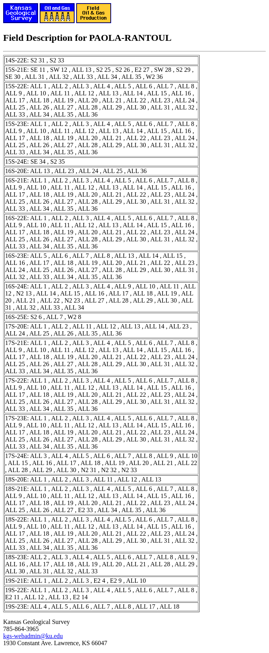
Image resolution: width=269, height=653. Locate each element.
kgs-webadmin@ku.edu (33, 636)
